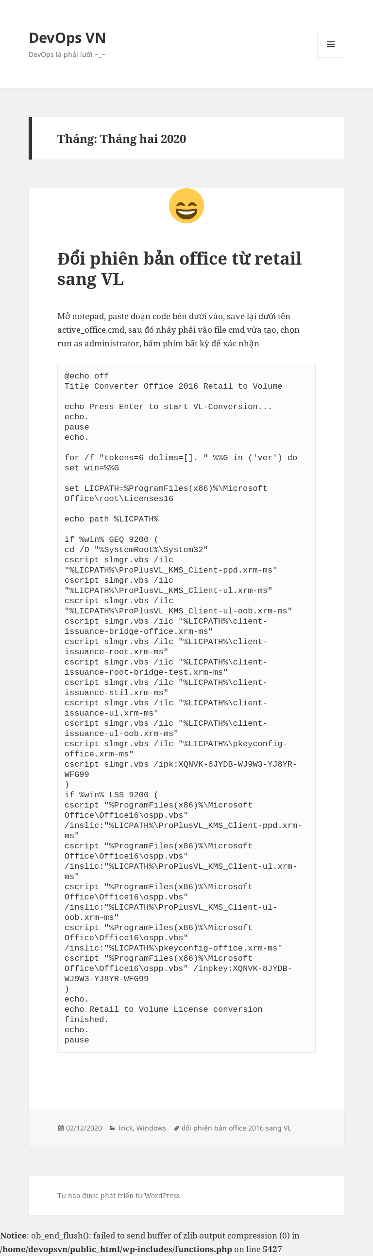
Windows (151, 1127)
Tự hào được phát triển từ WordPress (118, 1195)
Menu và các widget (331, 57)
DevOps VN (67, 37)
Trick (125, 1127)
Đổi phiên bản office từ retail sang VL (179, 268)
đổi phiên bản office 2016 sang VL (236, 1127)
